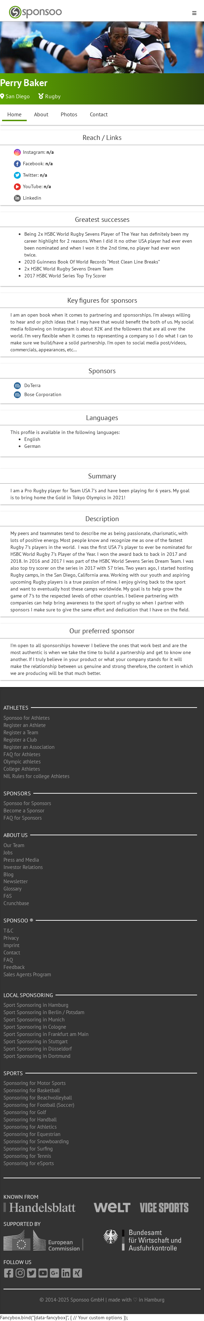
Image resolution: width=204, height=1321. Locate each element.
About (41, 114)
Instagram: (34, 152)
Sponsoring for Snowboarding (36, 1141)
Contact (99, 114)
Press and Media (21, 859)
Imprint (11, 945)
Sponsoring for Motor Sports (34, 1083)
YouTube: (32, 186)
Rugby (52, 96)
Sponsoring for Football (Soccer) (38, 1105)
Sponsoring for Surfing (28, 1148)
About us (15, 834)
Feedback (14, 967)
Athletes (15, 707)
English (32, 439)
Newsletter (15, 881)
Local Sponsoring (28, 995)
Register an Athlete (24, 725)
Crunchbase (16, 903)
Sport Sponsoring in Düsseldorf (37, 1048)
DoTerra (32, 385)
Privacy (11, 938)
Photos (69, 114)
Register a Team (20, 732)
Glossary (12, 888)
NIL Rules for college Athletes (36, 776)
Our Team (13, 845)
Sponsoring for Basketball (31, 1090)
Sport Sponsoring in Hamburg (35, 1005)
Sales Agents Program (27, 974)
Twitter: (30, 175)
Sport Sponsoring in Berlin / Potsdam (43, 1012)
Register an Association (28, 747)
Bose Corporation (42, 394)
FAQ (8, 959)
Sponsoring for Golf (24, 1112)
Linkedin (27, 198)
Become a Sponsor (23, 810)
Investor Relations (23, 867)
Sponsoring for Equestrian (31, 1134)
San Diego (18, 96)
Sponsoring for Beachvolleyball (37, 1097)
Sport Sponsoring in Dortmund (36, 1056)
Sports (13, 1073)
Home (14, 114)
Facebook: (33, 163)
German (32, 446)
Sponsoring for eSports (28, 1163)
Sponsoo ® (18, 920)
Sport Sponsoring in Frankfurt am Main (45, 1034)
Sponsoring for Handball (30, 1119)
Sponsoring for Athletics (30, 1126)
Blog (8, 874)
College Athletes (21, 769)
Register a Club (20, 739)
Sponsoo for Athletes (26, 717)
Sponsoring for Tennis (27, 1156)
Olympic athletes (22, 761)
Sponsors (17, 793)
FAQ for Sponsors (22, 817)
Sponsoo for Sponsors (27, 803)
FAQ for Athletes (21, 754)
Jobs (7, 852)
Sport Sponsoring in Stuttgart (35, 1041)
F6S (7, 896)
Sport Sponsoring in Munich (34, 1019)
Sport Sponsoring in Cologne (34, 1026)
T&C (8, 930)
